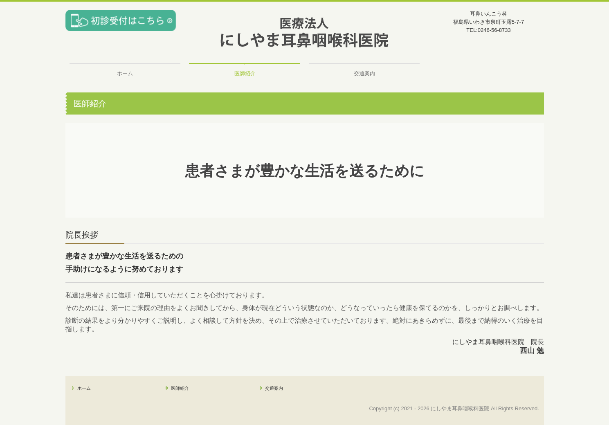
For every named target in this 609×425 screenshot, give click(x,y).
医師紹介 (245, 73)
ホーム (125, 73)
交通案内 (364, 73)
